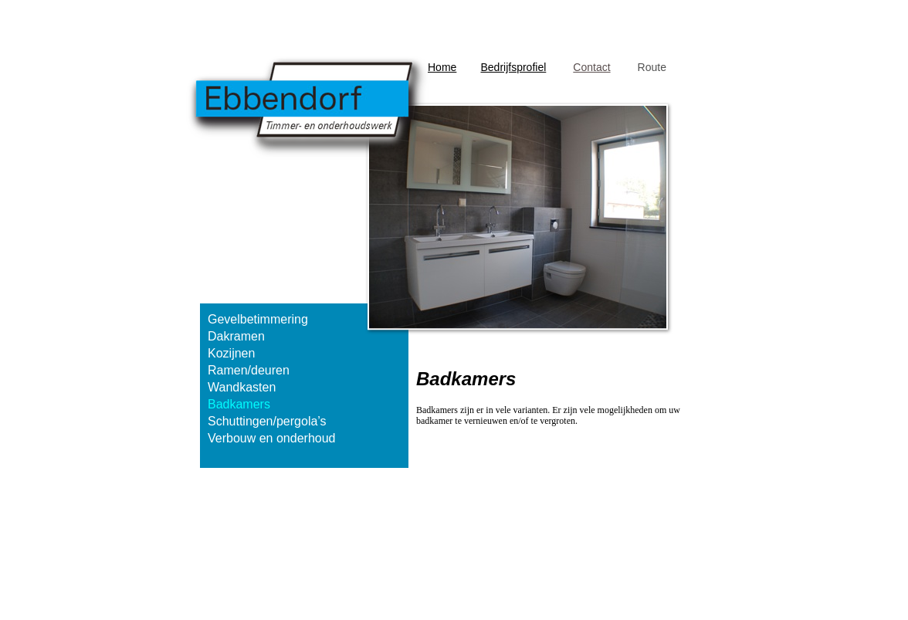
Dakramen (236, 336)
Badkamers (239, 404)
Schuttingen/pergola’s (267, 421)
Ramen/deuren (249, 370)
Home (442, 67)
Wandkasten (242, 387)
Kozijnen (231, 353)
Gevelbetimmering (258, 319)
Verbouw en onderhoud (271, 438)
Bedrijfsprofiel (513, 67)
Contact (591, 67)
